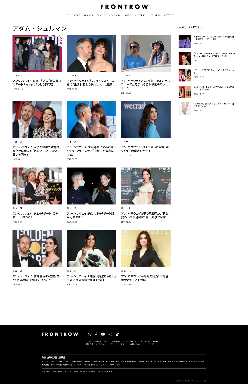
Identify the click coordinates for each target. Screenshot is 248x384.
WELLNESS (155, 15)
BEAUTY (101, 15)
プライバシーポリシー (119, 344)
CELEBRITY (140, 15)
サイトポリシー (102, 344)
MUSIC (128, 15)
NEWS (77, 15)
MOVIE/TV (116, 341)
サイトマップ (148, 344)
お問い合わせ (135, 344)
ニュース (17, 75)
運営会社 (89, 344)
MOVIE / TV (115, 15)
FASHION (88, 15)
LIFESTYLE (169, 15)
